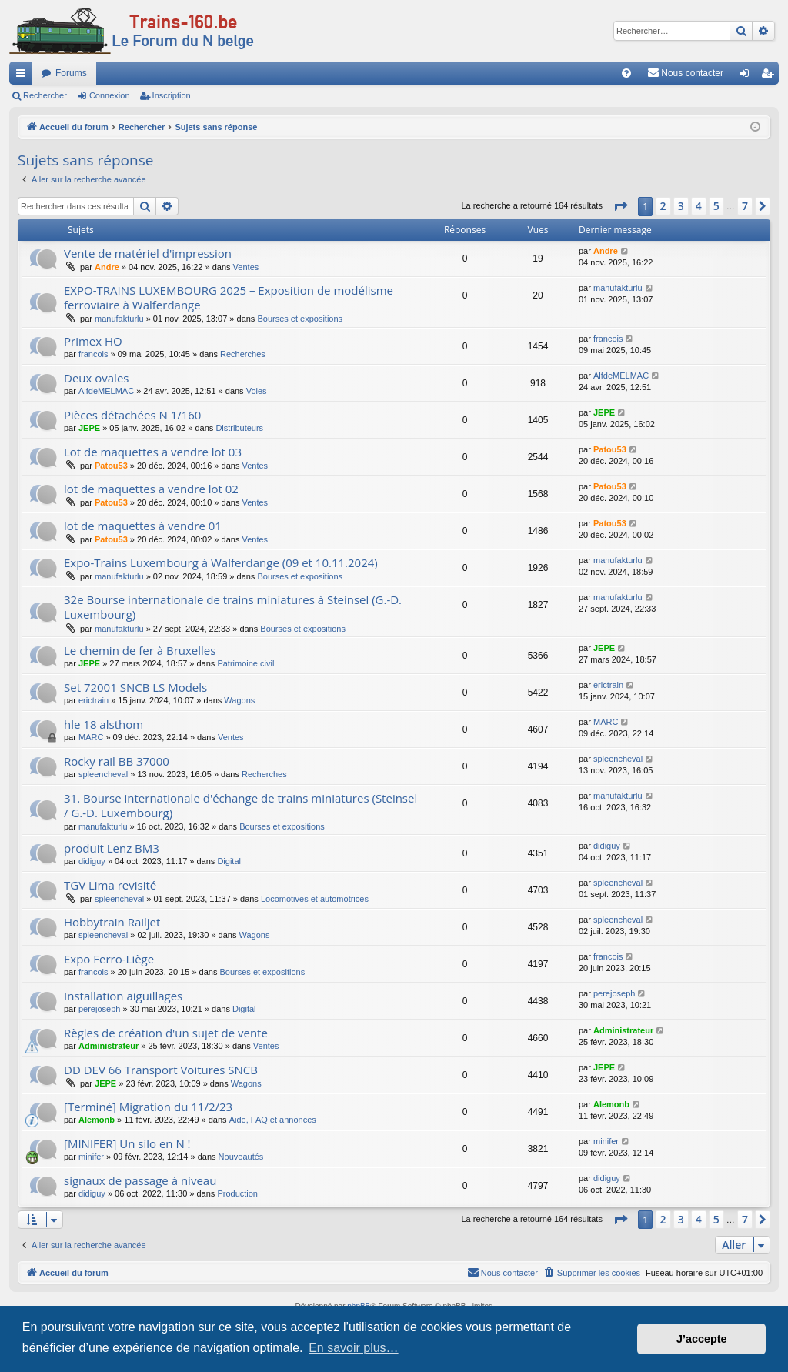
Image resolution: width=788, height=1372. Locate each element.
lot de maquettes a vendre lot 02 (151, 488)
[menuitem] (626, 73)
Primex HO (93, 341)
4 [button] (699, 206)
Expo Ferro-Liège (109, 958)
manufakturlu (119, 318)
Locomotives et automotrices (315, 898)
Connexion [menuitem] (748, 76)
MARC (90, 737)
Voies (256, 391)
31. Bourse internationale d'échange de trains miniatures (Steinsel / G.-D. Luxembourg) (240, 805)
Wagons (239, 700)
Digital (229, 861)
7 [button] (745, 206)
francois (93, 354)
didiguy (91, 861)
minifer (91, 1156)
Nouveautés (241, 1156)
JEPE (89, 427)
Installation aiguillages (123, 995)
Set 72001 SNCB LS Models (135, 687)
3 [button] (681, 206)
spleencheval (103, 774)
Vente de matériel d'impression (148, 253)
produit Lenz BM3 (111, 848)
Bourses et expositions (299, 318)
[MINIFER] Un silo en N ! (127, 1143)
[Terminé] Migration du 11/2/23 (148, 1106)
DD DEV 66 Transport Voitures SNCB (161, 1069)
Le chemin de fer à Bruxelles (139, 650)
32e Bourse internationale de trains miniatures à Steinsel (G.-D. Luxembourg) (233, 607)
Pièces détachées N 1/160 (132, 414)
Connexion (109, 95)
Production (237, 1193)
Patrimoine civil (245, 663)
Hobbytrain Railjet (112, 922)
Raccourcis (23, 76)
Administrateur (108, 1045)
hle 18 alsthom (103, 724)
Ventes (246, 267)
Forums (71, 73)
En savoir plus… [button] (354, 1347)
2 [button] (663, 206)
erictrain (93, 700)
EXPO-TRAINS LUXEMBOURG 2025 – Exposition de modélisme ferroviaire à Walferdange (228, 297)
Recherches (242, 354)
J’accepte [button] (701, 1339)
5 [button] (716, 206)
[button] (620, 206)
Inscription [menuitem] (771, 76)
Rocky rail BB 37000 (116, 761)
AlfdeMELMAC (106, 391)
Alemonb (96, 1119)
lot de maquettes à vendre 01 (143, 525)
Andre (107, 267)
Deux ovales (96, 378)
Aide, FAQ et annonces (272, 1119)
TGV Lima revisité (110, 885)
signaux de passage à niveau (140, 1180)
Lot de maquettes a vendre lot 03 (153, 451)
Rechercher (45, 95)
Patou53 (111, 465)
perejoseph (99, 1008)
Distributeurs (239, 427)
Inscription (171, 95)
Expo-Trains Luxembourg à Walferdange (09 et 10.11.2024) (221, 562)
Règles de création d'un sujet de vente (166, 1032)
